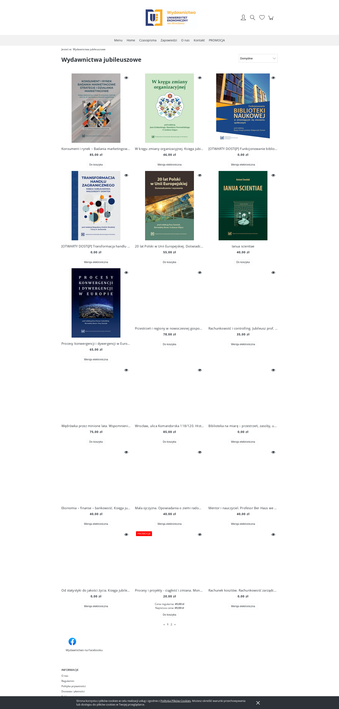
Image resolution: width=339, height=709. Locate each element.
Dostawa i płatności (73, 691)
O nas (64, 676)
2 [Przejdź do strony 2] (171, 624)
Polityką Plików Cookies (175, 701)
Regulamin (67, 681)
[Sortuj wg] (258, 58)
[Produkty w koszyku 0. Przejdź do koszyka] (271, 20)
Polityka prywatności (73, 686)
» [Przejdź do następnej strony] (175, 624)
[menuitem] (118, 40)
